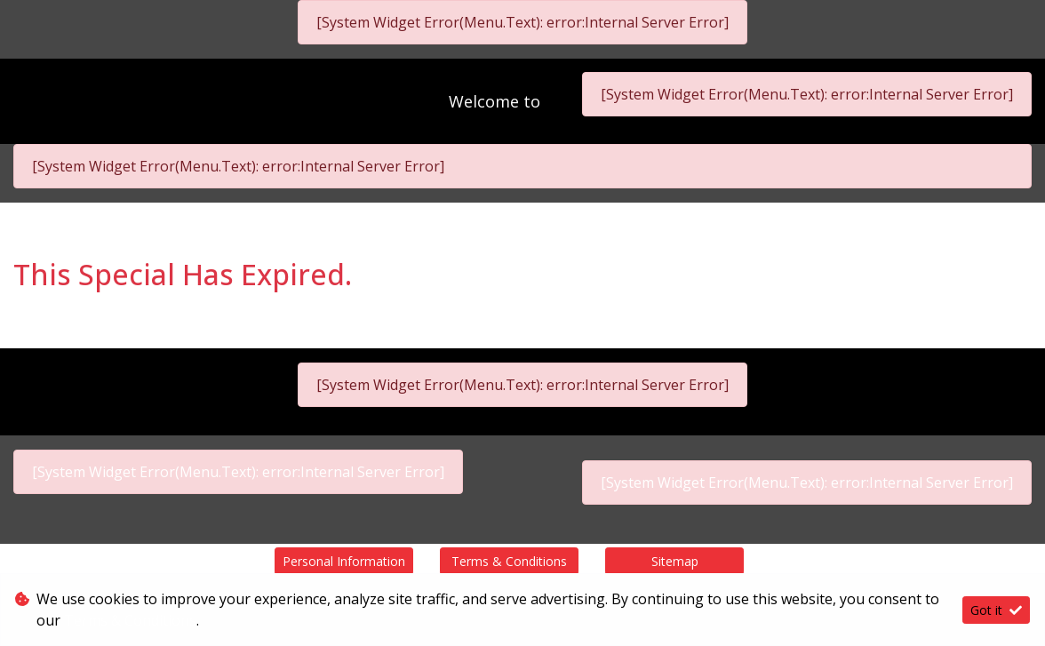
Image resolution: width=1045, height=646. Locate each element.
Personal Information (344, 561)
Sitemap (674, 561)
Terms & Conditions (509, 561)
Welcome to (497, 101)
